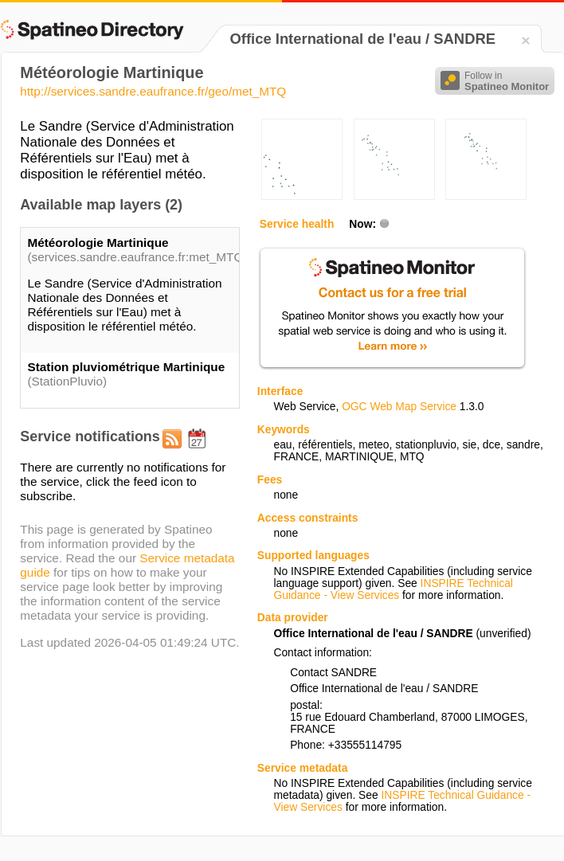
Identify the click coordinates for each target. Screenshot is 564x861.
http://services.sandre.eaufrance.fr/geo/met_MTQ (153, 91)
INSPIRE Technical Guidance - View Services (392, 589)
